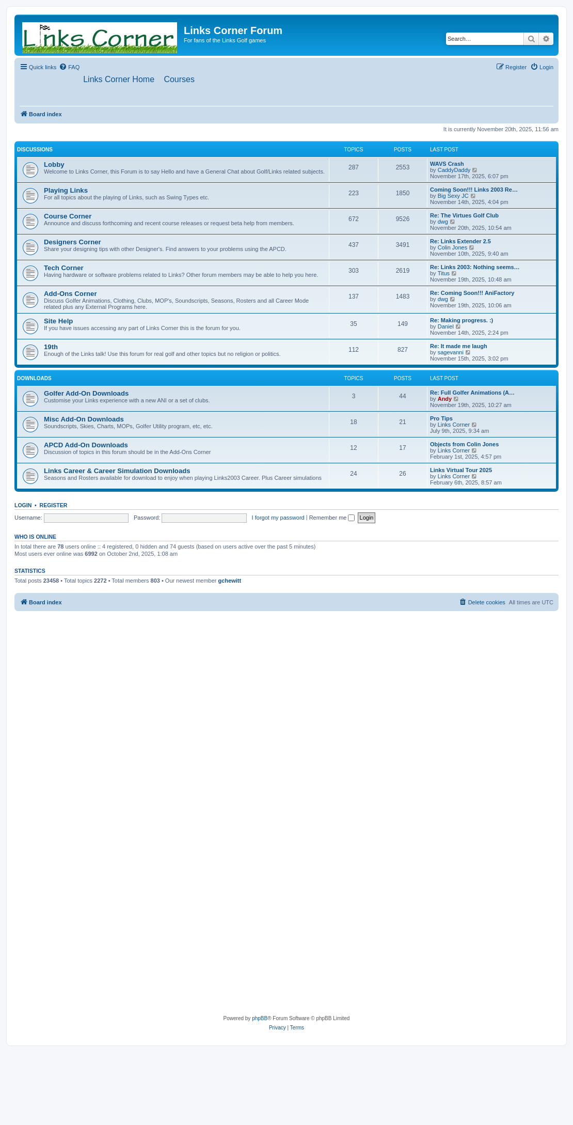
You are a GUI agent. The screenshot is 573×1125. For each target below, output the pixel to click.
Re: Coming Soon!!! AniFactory (472, 293)
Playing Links (66, 191)
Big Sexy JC (453, 196)
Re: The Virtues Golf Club (464, 216)
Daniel (446, 327)
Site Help (58, 321)
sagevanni (451, 353)
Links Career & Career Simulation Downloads (117, 471)
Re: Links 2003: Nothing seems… (475, 267)
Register (54, 506)
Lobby (54, 165)
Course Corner (67, 217)
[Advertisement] (97, 713)
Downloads (34, 379)
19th (51, 347)
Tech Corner (64, 268)
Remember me (332, 517)
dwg (443, 222)
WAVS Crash (447, 164)
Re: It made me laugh (458, 346)
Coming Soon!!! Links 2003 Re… (474, 190)
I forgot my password (278, 517)
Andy (445, 399)
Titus (444, 274)
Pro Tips (441, 419)
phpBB (259, 1019)
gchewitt (230, 581)
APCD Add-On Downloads (86, 445)
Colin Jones (452, 248)
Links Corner (454, 425)
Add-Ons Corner (70, 294)
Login (22, 506)
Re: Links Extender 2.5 (460, 242)
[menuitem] (69, 67)
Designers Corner (72, 242)
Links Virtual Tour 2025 (461, 470)
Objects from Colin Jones (464, 445)
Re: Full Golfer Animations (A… (472, 393)
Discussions (35, 150)
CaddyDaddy (454, 170)
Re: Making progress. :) (461, 321)
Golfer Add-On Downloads (86, 394)
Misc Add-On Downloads (84, 420)
